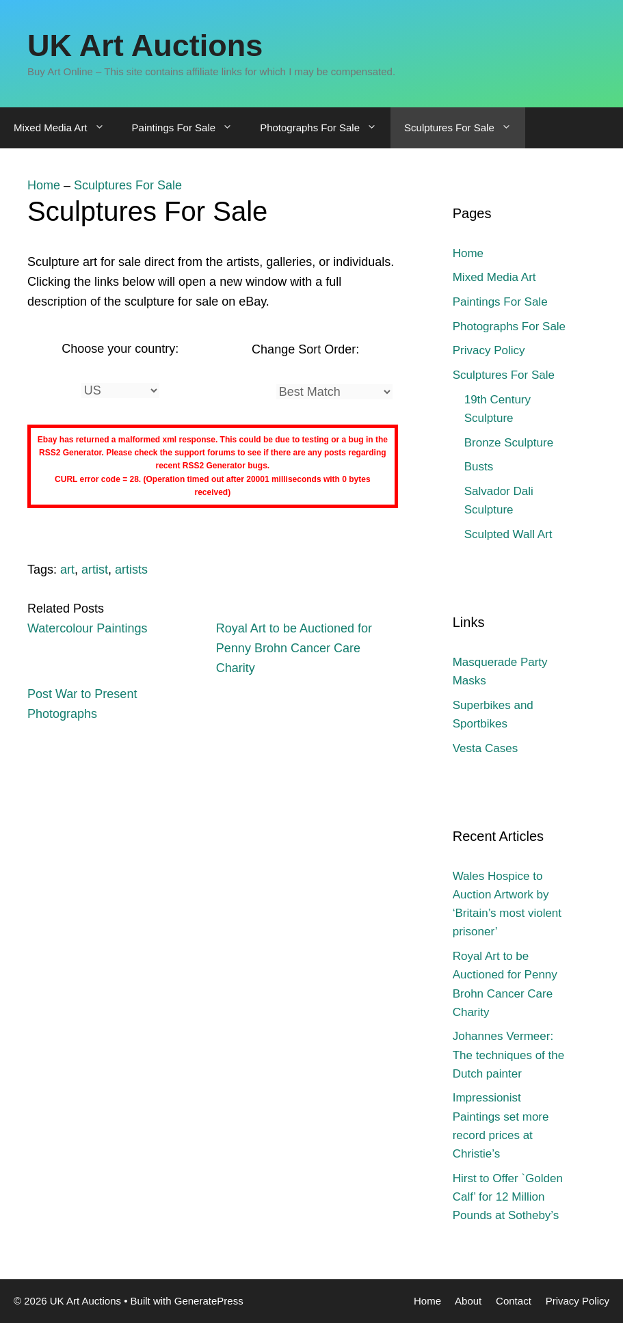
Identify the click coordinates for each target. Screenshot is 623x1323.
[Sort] (334, 391)
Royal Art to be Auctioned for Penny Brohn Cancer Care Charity (294, 648)
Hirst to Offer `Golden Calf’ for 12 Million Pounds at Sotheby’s (508, 1197)
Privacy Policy (489, 350)
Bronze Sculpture (508, 442)
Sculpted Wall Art (508, 534)
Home (43, 185)
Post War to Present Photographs (82, 704)
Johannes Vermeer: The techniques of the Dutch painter (509, 1055)
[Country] (120, 390)
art (67, 569)
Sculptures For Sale (464, 127)
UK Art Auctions (145, 45)
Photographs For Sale (325, 127)
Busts (479, 466)
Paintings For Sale (189, 127)
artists (131, 569)
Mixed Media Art (66, 127)
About (468, 1301)
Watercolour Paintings (87, 628)
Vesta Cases (485, 748)
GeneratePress (208, 1301)
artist (94, 569)
